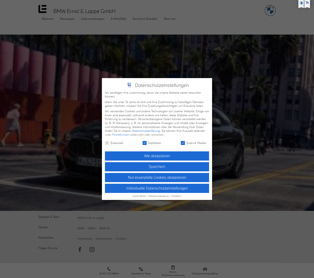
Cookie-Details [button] (139, 194)
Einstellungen (120, 133)
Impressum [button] (176, 194)
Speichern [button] (157, 164)
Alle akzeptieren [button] (157, 153)
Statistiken (152, 141)
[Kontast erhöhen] (301, 3)
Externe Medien (193, 141)
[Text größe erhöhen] (307, 3)
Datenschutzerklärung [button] (158, 194)
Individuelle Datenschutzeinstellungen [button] (157, 186)
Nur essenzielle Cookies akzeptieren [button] (157, 175)
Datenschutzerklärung (146, 129)
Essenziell (114, 141)
